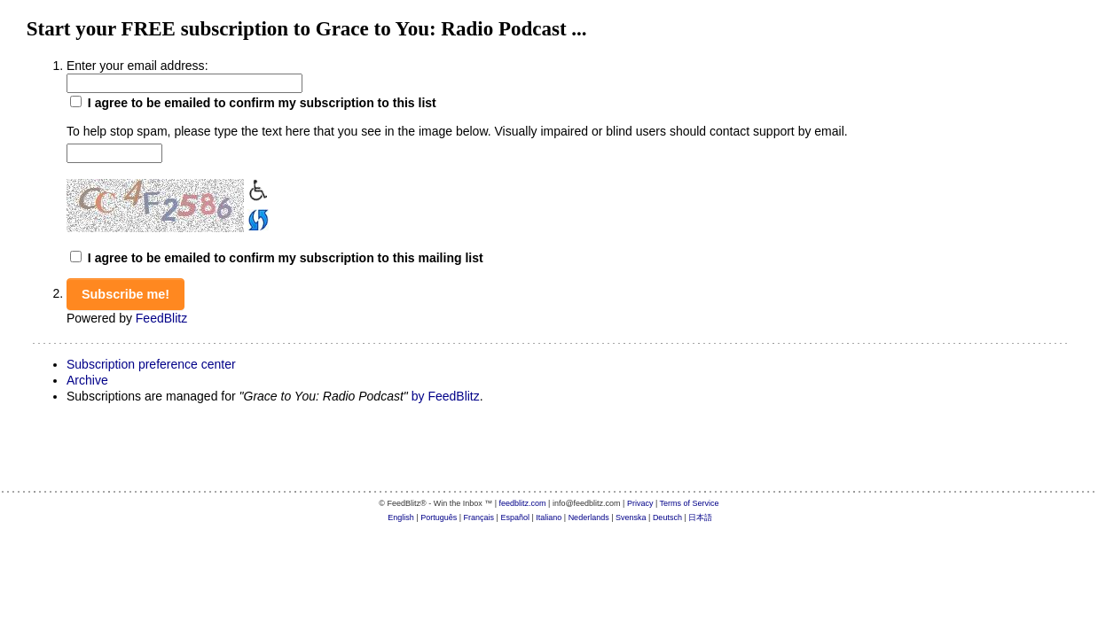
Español (514, 517)
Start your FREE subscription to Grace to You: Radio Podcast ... (307, 29)
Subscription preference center (151, 364)
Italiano (548, 517)
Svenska (631, 517)
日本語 (700, 517)
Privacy (640, 503)
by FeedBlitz (446, 396)
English (401, 517)
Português (438, 517)
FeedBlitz (161, 318)
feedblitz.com (522, 503)
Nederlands (589, 517)
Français (479, 517)
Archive (87, 380)
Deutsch (667, 517)
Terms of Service (689, 503)
